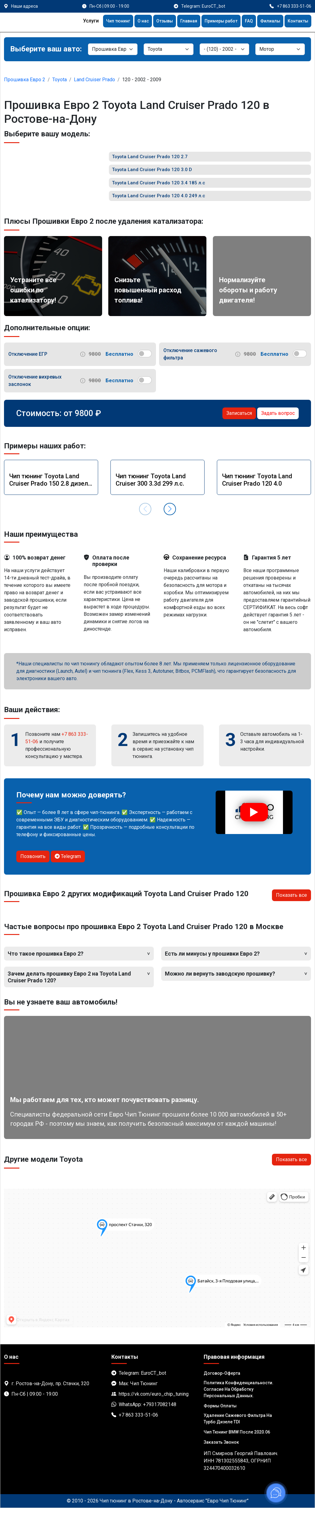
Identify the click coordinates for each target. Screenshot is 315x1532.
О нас (128, 22)
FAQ (243, 22)
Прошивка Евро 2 (24, 79)
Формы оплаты (220, 1429)
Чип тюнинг (100, 22)
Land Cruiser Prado (94, 79)
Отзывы (151, 22)
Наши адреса (24, 6)
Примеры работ (213, 22)
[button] (170, 533)
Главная (178, 22)
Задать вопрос (278, 437)
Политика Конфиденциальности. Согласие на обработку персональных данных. (238, 1413)
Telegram (68, 880)
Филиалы (266, 22)
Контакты (296, 22)
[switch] (145, 377)
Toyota (59, 79)
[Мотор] (280, 49)
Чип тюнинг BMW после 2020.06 (237, 1456)
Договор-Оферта (222, 1397)
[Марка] (168, 49)
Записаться (239, 437)
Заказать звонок (221, 1466)
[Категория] (113, 49)
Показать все (291, 919)
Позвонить (33, 880)
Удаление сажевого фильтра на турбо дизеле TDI (238, 1442)
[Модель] (224, 49)
